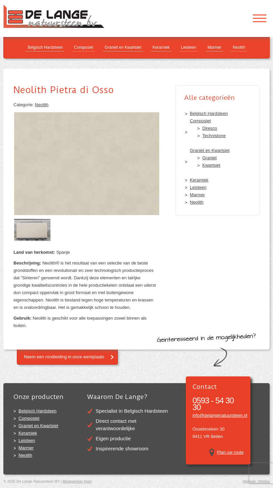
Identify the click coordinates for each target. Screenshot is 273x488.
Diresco (209, 128)
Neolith (239, 47)
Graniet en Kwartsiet (123, 47)
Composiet (83, 47)
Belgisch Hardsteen (45, 47)
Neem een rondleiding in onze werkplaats (64, 356)
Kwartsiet (211, 165)
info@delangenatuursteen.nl (220, 415)
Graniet (209, 157)
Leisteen (188, 47)
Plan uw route (230, 452)
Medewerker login (77, 481)
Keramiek (161, 47)
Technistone (214, 135)
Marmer (214, 47)
